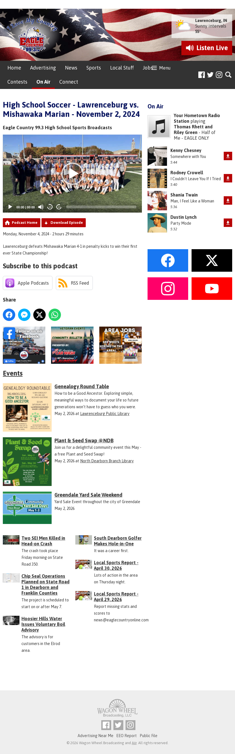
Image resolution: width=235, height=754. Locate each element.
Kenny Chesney (185, 150)
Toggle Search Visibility (228, 75)
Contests (17, 82)
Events (13, 373)
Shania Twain (184, 194)
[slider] (101, 207)
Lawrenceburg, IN (211, 20)
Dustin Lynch (183, 217)
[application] (72, 174)
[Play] (10, 207)
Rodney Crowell (186, 172)
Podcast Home (25, 222)
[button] (72, 173)
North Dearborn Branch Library (107, 461)
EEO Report (126, 735)
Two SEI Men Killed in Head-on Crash (43, 541)
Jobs (148, 68)
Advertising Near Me (95, 735)
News (71, 68)
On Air (43, 82)
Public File (148, 735)
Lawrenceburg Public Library (104, 413)
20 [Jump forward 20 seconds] (59, 207)
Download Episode (66, 222)
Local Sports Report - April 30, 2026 (116, 565)
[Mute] (41, 207)
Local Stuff (122, 68)
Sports (93, 68)
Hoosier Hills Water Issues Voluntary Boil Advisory (43, 624)
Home (14, 68)
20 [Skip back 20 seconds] (50, 207)
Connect (68, 82)
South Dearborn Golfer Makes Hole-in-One (118, 541)
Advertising (43, 68)
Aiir (134, 743)
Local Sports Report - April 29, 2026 (116, 596)
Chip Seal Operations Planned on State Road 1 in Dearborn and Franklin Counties (45, 584)
